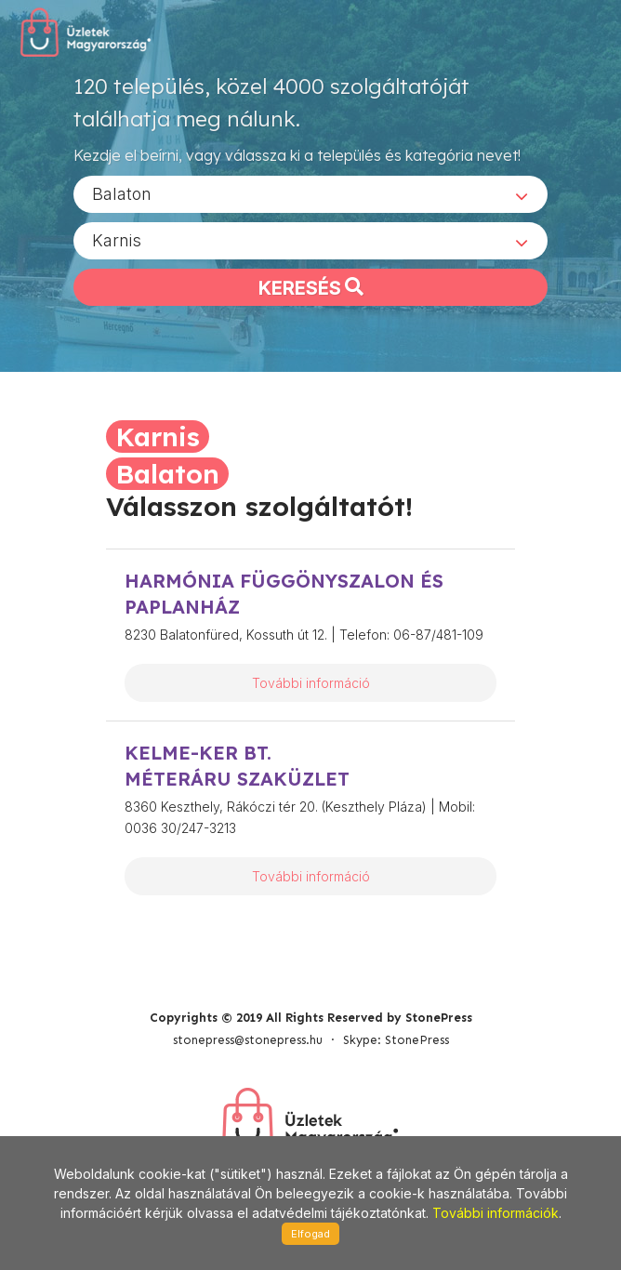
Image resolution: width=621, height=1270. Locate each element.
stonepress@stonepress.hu (248, 1040)
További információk (495, 1213)
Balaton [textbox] (122, 194)
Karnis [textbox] (116, 240)
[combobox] (310, 194)
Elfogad (310, 1233)
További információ (311, 683)
